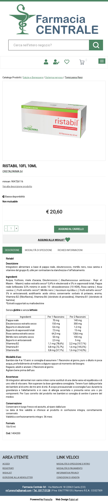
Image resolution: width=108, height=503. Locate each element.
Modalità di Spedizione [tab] (38, 250)
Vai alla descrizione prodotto (17, 186)
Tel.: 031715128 (41, 490)
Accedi (6, 464)
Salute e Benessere (33, 77)
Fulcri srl (73, 499)
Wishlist (7, 472)
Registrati (8, 468)
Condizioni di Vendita (68, 477)
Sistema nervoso (54, 77)
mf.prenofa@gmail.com (18, 490)
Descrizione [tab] (12, 250)
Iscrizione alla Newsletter (17, 477)
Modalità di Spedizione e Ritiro (73, 464)
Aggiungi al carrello (71, 229)
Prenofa (47, 499)
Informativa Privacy (68, 472)
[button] (5, 228)
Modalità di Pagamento (70, 468)
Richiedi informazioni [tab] (70, 250)
